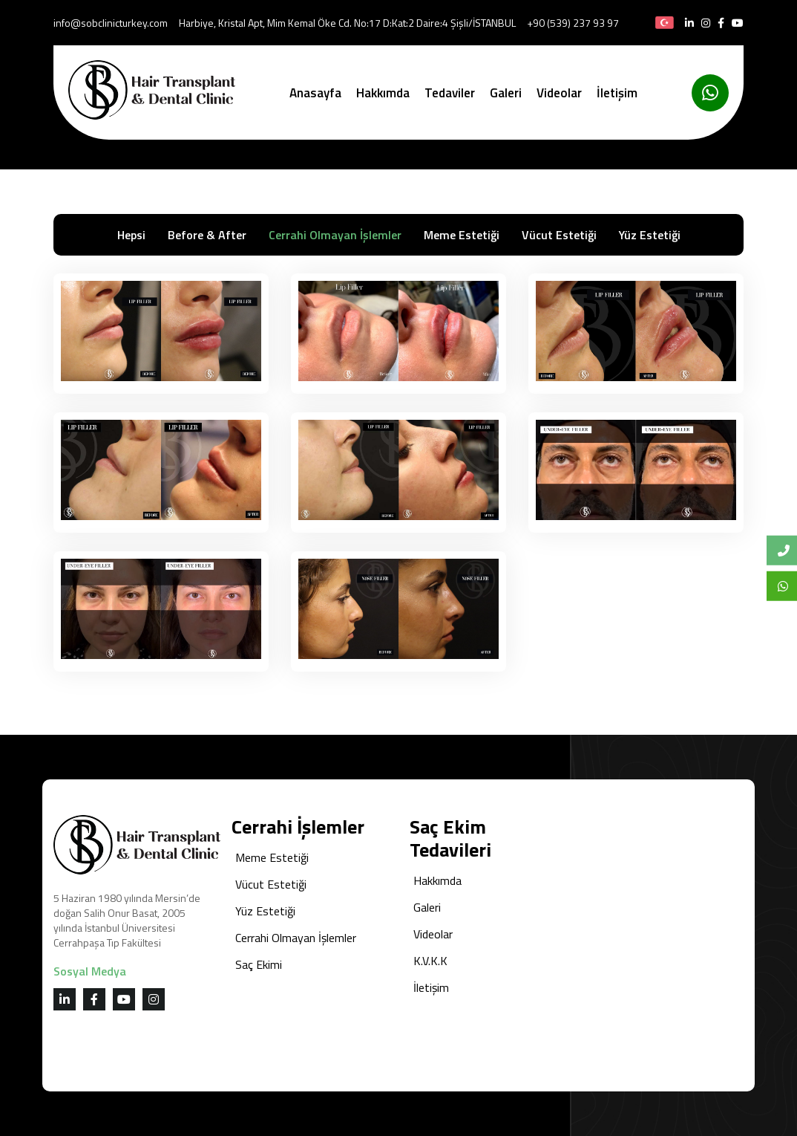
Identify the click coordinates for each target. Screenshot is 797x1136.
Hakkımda (383, 93)
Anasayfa (315, 93)
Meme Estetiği (461, 235)
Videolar (559, 93)
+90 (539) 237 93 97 (573, 22)
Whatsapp (787, 585)
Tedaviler (449, 93)
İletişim (617, 93)
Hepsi (131, 235)
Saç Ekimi (258, 964)
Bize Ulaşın (787, 550)
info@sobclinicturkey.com (110, 22)
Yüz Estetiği (649, 235)
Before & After (207, 235)
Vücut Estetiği (559, 235)
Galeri (506, 93)
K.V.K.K (430, 961)
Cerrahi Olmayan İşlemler (335, 235)
